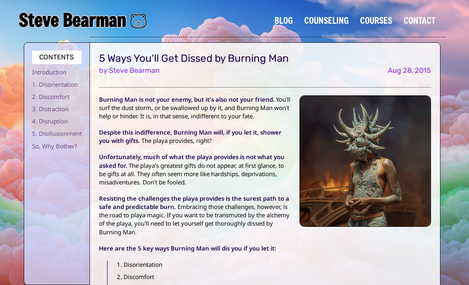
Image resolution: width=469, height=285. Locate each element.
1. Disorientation (55, 84)
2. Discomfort (50, 97)
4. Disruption (50, 121)
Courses (376, 20)
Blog (284, 20)
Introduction (49, 72)
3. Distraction (50, 109)
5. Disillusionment (57, 133)
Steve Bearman (72, 20)
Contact (419, 20)
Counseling (326, 20)
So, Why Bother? (54, 146)
